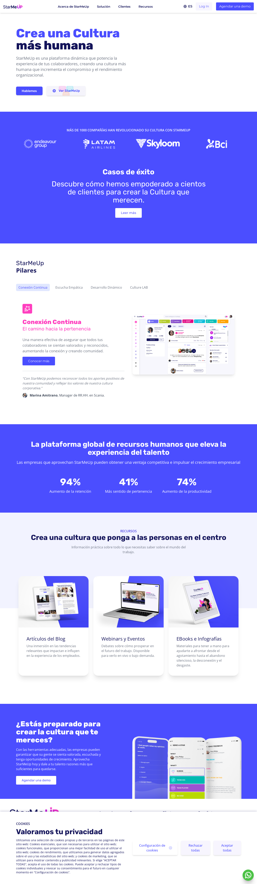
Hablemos (29, 91)
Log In (204, 6)
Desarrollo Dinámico (106, 287)
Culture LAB (139, 287)
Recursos (146, 6)
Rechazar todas (196, 847)
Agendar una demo (235, 6)
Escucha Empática (69, 287)
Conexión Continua (32, 287)
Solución (103, 6)
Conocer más (38, 361)
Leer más (128, 213)
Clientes (124, 6)
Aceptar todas (227, 847)
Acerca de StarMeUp (73, 6)
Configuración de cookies (155, 847)
